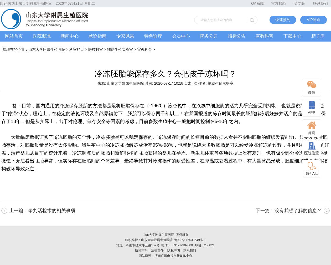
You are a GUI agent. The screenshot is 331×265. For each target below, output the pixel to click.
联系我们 (320, 3)
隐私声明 (173, 250)
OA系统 (257, 3)
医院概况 (42, 36)
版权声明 (141, 250)
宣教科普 (264, 36)
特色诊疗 (153, 36)
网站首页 (14, 36)
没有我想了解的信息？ (298, 210)
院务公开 (209, 36)
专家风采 (125, 36)
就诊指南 (97, 36)
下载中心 (292, 36)
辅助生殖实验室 (120, 49)
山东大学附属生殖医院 (46, 49)
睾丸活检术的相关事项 (51, 210)
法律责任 (157, 250)
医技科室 (95, 49)
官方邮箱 (278, 3)
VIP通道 (313, 20)
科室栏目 (76, 49)
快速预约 (283, 20)
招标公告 (237, 36)
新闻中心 (70, 36)
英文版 (299, 3)
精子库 (318, 36)
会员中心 (181, 36)
